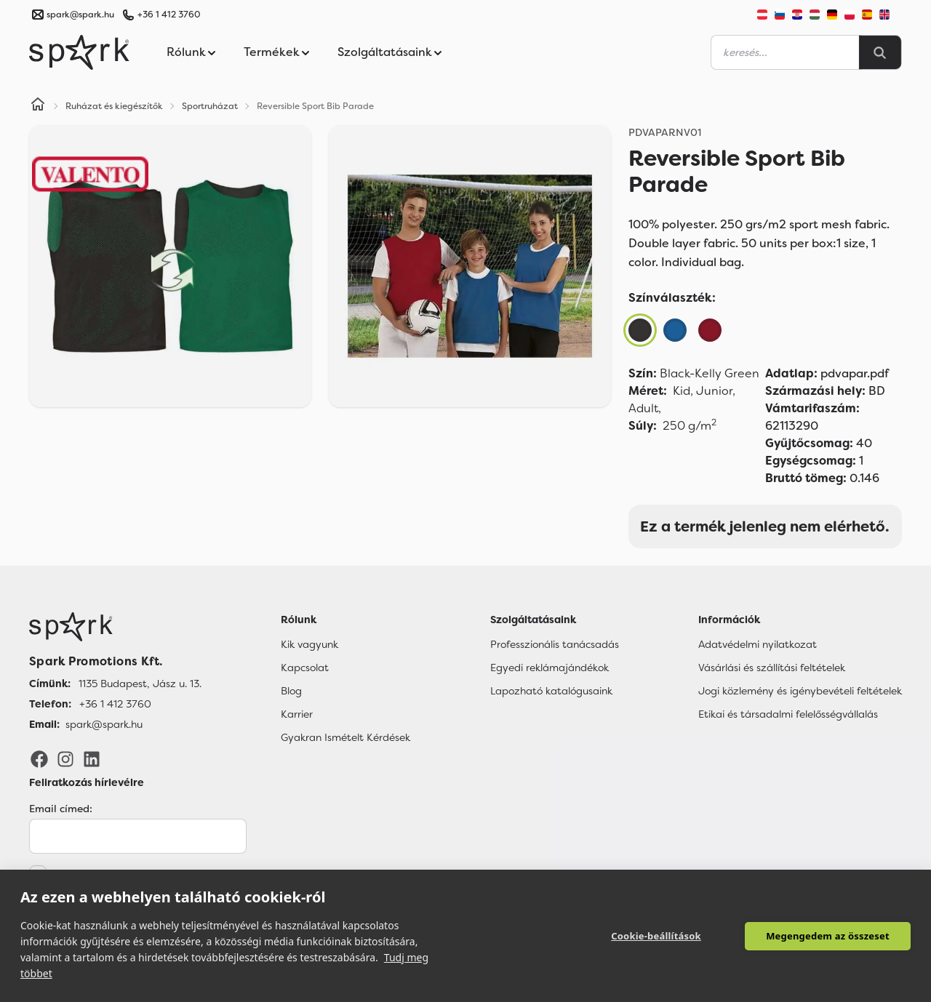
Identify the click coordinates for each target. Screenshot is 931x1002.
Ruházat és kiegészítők (114, 106)
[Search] (880, 52)
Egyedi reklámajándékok (549, 667)
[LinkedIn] (91, 758)
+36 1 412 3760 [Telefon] (115, 703)
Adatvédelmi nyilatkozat (757, 644)
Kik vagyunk (309, 644)
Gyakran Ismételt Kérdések (345, 737)
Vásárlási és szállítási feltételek (771, 667)
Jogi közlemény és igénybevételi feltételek (800, 690)
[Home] (38, 106)
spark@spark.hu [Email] (104, 724)
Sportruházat (210, 106)
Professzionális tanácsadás (554, 644)
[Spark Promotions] (79, 52)
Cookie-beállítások (656, 935)
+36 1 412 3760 (168, 14)
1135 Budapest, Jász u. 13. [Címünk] (140, 683)
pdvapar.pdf (827, 373)
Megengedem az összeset (828, 935)
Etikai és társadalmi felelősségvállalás (788, 714)
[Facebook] (39, 758)
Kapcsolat (305, 667)
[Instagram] (65, 758)
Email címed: (60, 808)
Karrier (297, 714)
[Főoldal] (115, 626)
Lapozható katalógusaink (551, 690)
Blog (291, 690)
